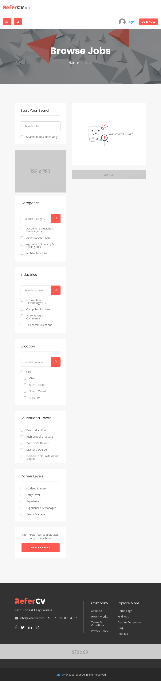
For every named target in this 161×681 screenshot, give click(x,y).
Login (131, 22)
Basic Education (36, 430)
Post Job (123, 633)
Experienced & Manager (41, 508)
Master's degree (36, 449)
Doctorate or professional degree (42, 457)
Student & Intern (36, 488)
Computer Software (38, 309)
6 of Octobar (37, 384)
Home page (125, 610)
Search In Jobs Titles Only (41, 137)
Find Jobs (123, 616)
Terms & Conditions (97, 624)
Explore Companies (129, 622)
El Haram (35, 397)
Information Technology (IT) (36, 301)
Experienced (33, 501)
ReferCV (60, 674)
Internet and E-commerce (35, 317)
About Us (97, 610)
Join (148, 22)
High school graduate (39, 436)
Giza (29, 372)
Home (74, 62)
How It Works (99, 616)
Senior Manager (36, 514)
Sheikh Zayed (37, 391)
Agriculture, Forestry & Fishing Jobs (40, 245)
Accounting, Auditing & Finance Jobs (40, 230)
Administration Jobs (38, 237)
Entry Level (33, 495)
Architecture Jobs (36, 253)
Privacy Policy (99, 631)
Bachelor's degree (37, 443)
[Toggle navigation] (7, 21)
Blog (120, 628)
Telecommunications (39, 325)
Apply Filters (40, 547)
